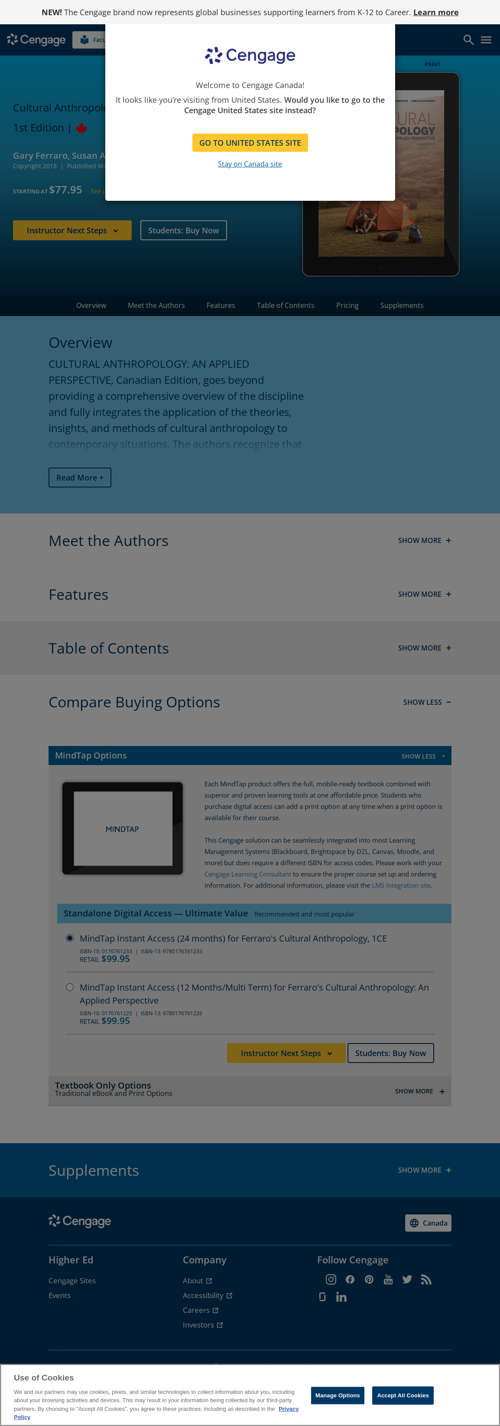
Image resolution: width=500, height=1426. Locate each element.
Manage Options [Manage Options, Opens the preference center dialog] (337, 1395)
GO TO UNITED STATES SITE (250, 142)
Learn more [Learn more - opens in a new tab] (436, 12)
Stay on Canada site (250, 164)
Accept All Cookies (403, 1395)
